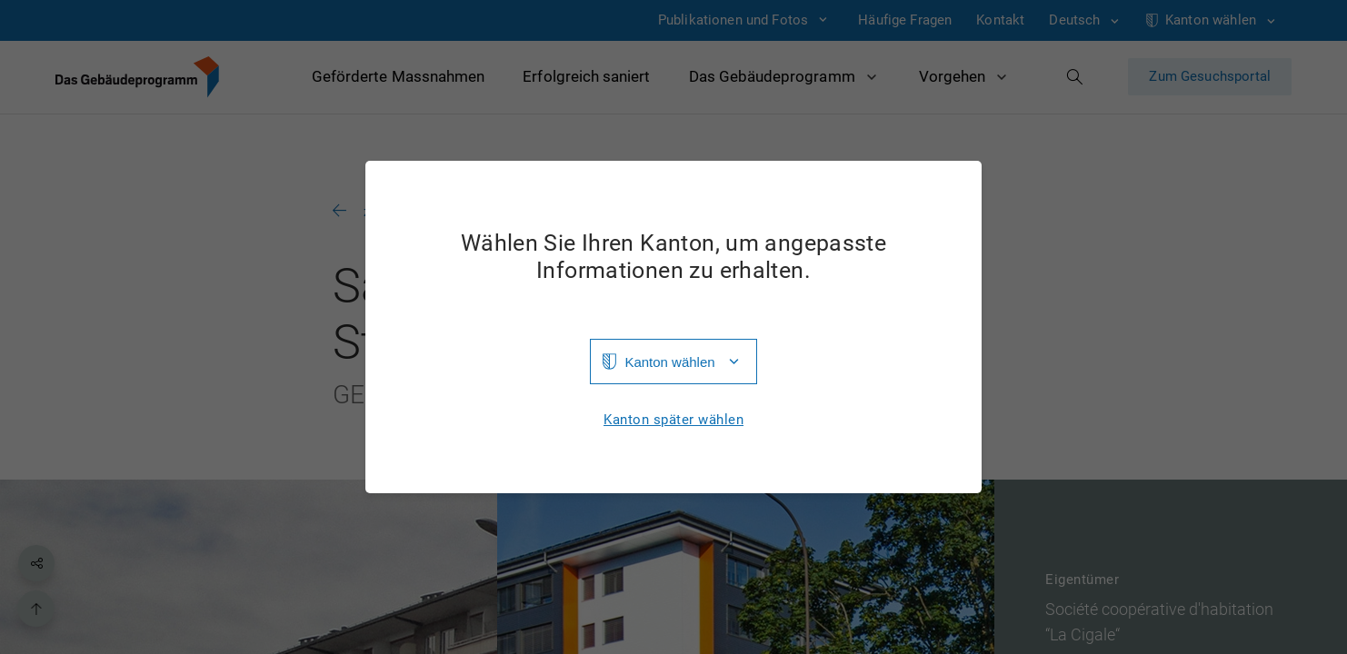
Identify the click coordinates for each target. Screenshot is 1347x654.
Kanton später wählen (673, 420)
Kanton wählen (669, 362)
